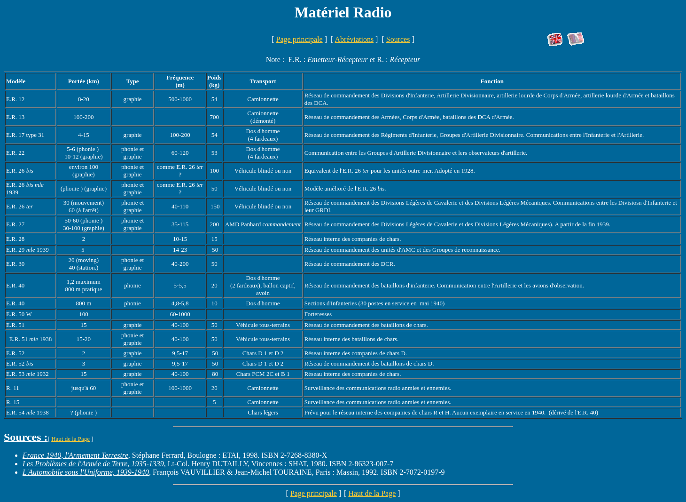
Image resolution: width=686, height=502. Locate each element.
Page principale (299, 39)
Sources (398, 39)
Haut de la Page (70, 438)
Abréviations (354, 39)
